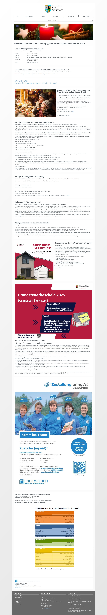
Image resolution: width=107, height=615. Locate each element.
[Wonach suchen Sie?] (53, 20)
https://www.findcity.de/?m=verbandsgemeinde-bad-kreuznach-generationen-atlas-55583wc (36, 74)
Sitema (16, 602)
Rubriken (17, 583)
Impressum (17, 601)
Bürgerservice (18, 597)
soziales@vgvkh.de (19, 216)
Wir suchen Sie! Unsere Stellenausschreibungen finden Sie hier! (36, 82)
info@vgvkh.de (47, 608)
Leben (43, 16)
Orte (16, 584)
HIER (68, 195)
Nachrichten (29, 16)
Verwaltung (56, 16)
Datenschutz (18, 604)
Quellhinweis (18, 587)
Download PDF (58, 267)
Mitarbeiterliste (18, 595)
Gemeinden (86, 16)
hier (73, 111)
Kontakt (17, 600)
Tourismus (71, 16)
